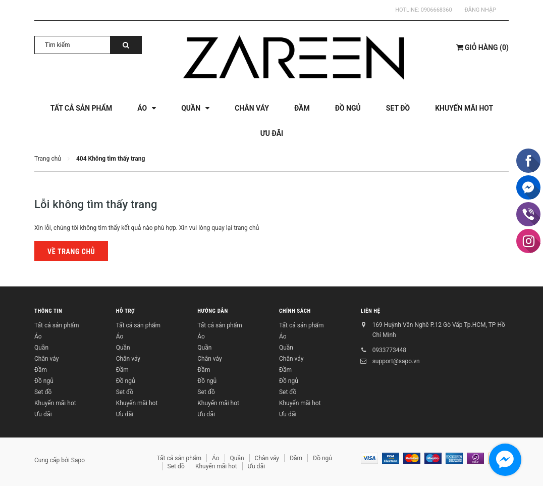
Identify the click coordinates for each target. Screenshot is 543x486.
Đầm (40, 369)
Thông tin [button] (48, 311)
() (482, 47)
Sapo (78, 460)
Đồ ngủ (43, 380)
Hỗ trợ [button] (125, 311)
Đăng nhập (480, 10)
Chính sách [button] (295, 311)
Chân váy (46, 358)
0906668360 (436, 10)
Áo (38, 336)
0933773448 (389, 350)
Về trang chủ (71, 252)
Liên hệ (371, 311)
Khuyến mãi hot (55, 403)
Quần (41, 347)
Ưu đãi (43, 414)
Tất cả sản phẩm (56, 325)
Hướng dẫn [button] (212, 311)
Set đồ (42, 392)
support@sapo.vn (396, 361)
